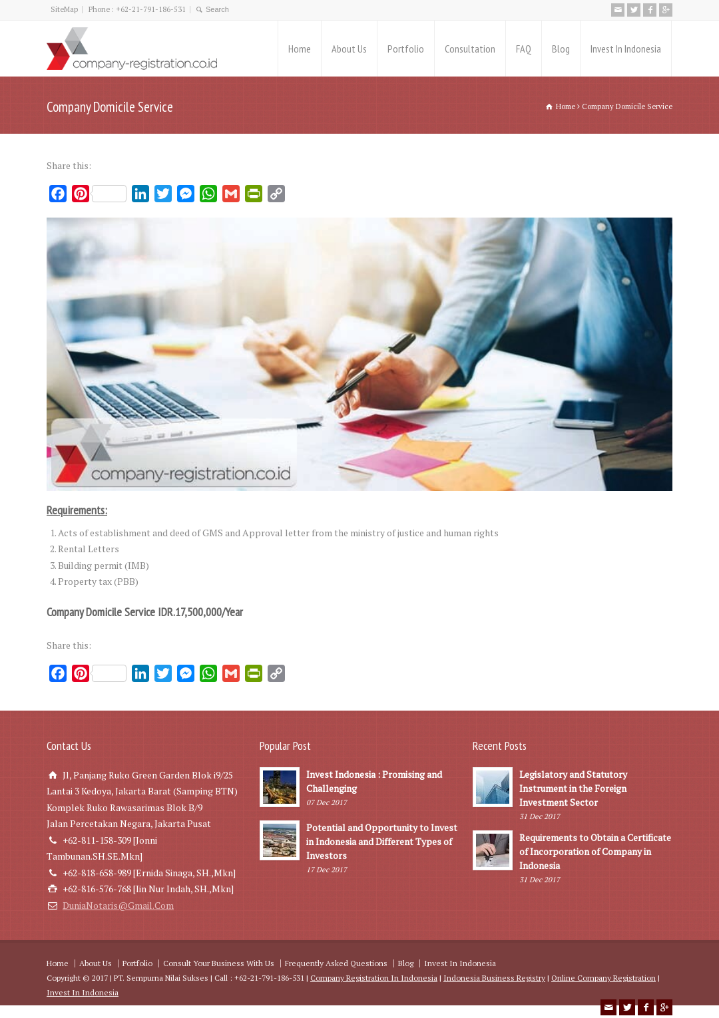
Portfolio (405, 48)
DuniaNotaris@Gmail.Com (118, 905)
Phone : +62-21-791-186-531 (137, 9)
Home (299, 48)
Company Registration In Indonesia (373, 978)
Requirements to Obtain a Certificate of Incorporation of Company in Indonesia (595, 851)
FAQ (523, 48)
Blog (561, 48)
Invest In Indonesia (626, 48)
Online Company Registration (603, 978)
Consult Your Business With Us (218, 963)
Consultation (470, 48)
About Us (349, 48)
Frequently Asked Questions (336, 963)
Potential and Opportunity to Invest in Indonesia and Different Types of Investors (381, 841)
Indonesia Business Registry (494, 978)
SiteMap (64, 9)
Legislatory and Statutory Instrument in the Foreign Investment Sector (573, 788)
